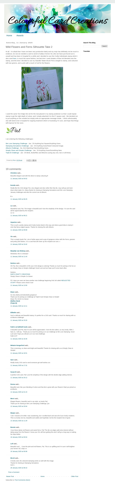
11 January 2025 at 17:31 (18, 365)
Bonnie (12, 427)
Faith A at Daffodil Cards (19, 327)
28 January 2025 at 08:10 (18, 468)
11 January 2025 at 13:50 (18, 285)
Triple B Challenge (12, 153)
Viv (11, 236)
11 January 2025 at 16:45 (18, 339)
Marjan (13, 413)
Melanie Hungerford (17, 345)
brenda (12, 185)
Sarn (12, 360)
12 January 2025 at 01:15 (18, 392)
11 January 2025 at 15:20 (18, 320)
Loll (11, 444)
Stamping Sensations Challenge (17, 146)
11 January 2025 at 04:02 (18, 178)
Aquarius (13, 222)
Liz (11, 206)
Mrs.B (12, 458)
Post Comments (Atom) (22, 480)
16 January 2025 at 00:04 (18, 437)
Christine (13, 173)
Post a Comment (13, 472)
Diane (12, 292)
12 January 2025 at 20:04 (18, 406)
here (14, 58)
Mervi (12, 398)
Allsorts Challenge (12, 148)
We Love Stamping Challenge (16, 143)
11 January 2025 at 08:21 (18, 215)
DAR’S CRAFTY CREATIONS (20, 274)
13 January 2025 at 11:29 (18, 421)
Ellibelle (13, 312)
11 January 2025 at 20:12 (18, 377)
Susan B (13, 372)
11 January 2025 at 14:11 (18, 306)
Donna (12, 384)
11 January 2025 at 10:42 (18, 244)
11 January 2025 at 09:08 (18, 230)
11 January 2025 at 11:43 (18, 256)
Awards (19, 35)
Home (9, 35)
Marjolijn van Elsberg (17, 251)
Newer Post (10, 476)
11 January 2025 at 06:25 (18, 199)
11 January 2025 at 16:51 (18, 353)
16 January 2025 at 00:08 (18, 451)
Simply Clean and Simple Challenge (19, 150)
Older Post (74, 476)
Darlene (13, 263)
